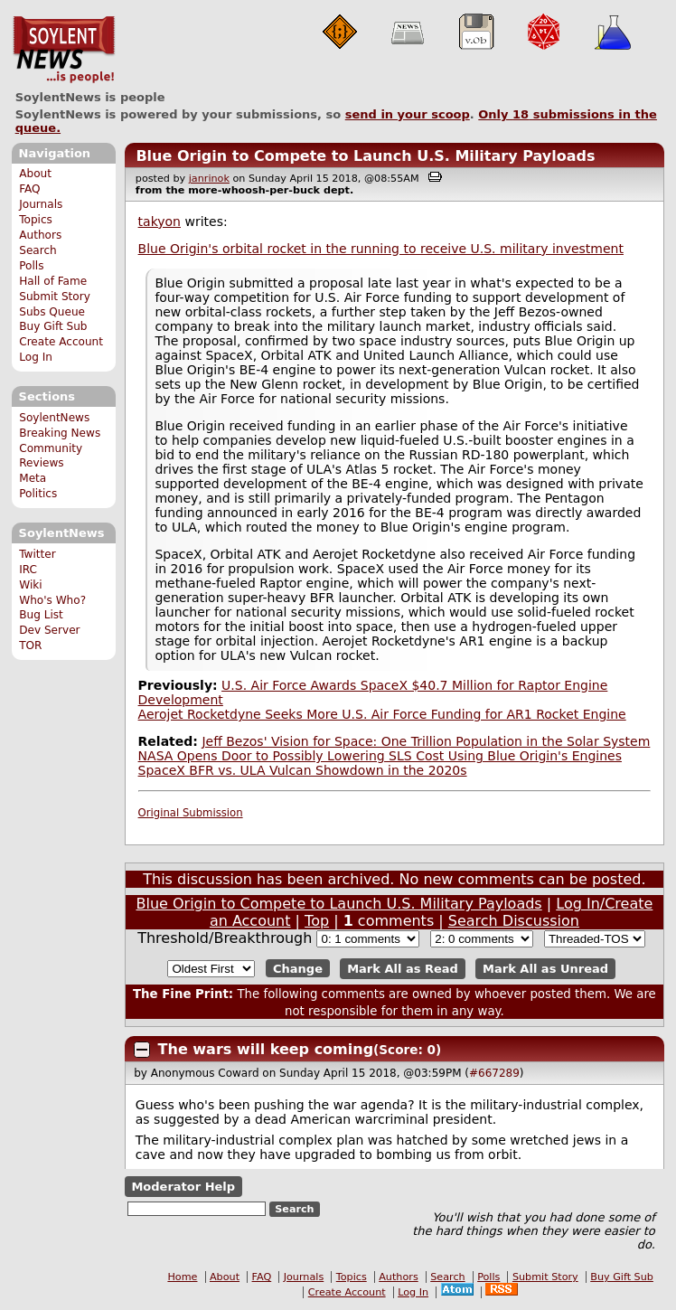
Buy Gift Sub (53, 326)
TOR (30, 645)
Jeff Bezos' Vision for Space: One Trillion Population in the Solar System (426, 741)
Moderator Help (183, 1186)
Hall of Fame (53, 281)
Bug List (41, 614)
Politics (38, 493)
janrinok (209, 178)
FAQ (29, 189)
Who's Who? (52, 600)
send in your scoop (407, 114)
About (35, 173)
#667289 (494, 1073)
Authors (40, 235)
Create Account (61, 341)
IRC (28, 569)
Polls (31, 265)
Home (182, 1277)
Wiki (30, 585)
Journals (40, 204)
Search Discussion (513, 920)
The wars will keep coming (266, 1049)
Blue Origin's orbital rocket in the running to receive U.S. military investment (381, 248)
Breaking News (59, 433)
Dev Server (49, 630)
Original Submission (190, 812)
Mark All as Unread (545, 968)
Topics (35, 219)
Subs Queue (52, 312)
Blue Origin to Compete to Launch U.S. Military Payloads (365, 156)
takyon (159, 221)
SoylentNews (64, 50)
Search (38, 250)
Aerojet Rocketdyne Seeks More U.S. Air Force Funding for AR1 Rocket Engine (382, 714)
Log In (35, 357)
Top (317, 920)
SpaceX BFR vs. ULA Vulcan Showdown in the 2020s (302, 770)
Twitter (37, 554)
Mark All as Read (402, 968)
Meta (32, 478)
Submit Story (54, 296)
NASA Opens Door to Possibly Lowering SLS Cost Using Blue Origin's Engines (380, 756)
